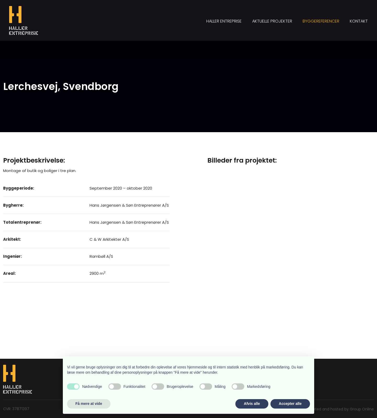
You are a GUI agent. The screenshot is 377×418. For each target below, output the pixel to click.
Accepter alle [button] (290, 403)
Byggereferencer (321, 21)
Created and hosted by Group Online (340, 409)
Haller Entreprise (224, 21)
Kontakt (359, 21)
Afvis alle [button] (252, 403)
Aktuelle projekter (272, 21)
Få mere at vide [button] (88, 403)
